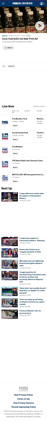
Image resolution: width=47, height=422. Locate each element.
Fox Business (22, 3)
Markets (5, 36)
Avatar (41, 3)
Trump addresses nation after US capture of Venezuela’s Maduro (31, 196)
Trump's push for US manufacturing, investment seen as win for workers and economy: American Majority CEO (32, 277)
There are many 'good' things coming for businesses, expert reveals (31, 302)
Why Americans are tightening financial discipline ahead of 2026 (31, 263)
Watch (15, 125)
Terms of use (23, 399)
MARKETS (11, 66)
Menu (3, 3)
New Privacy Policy (23, 395)
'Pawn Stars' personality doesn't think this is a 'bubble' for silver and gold (32, 290)
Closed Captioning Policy (23, 407)
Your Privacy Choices (23, 403)
